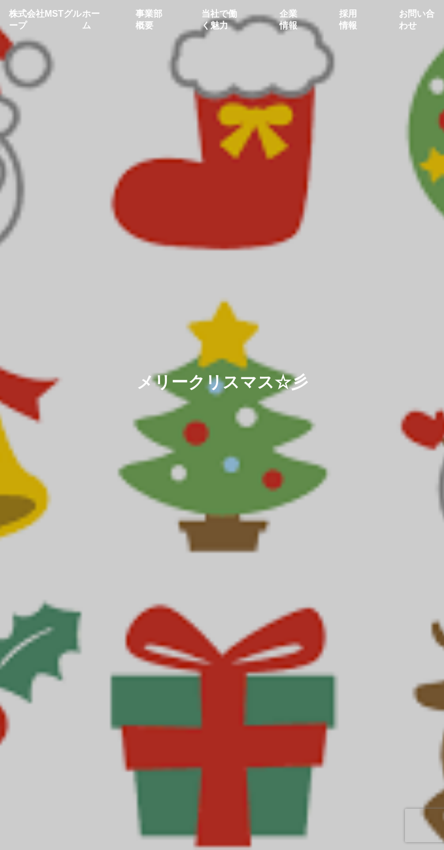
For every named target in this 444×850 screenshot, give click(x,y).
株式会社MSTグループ (45, 19)
